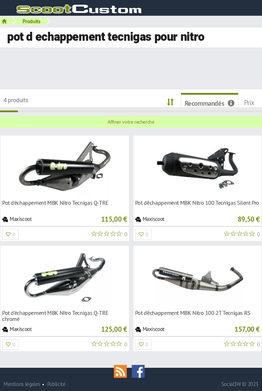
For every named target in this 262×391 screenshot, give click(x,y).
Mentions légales (22, 384)
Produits (31, 21)
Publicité (56, 384)
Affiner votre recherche (131, 122)
